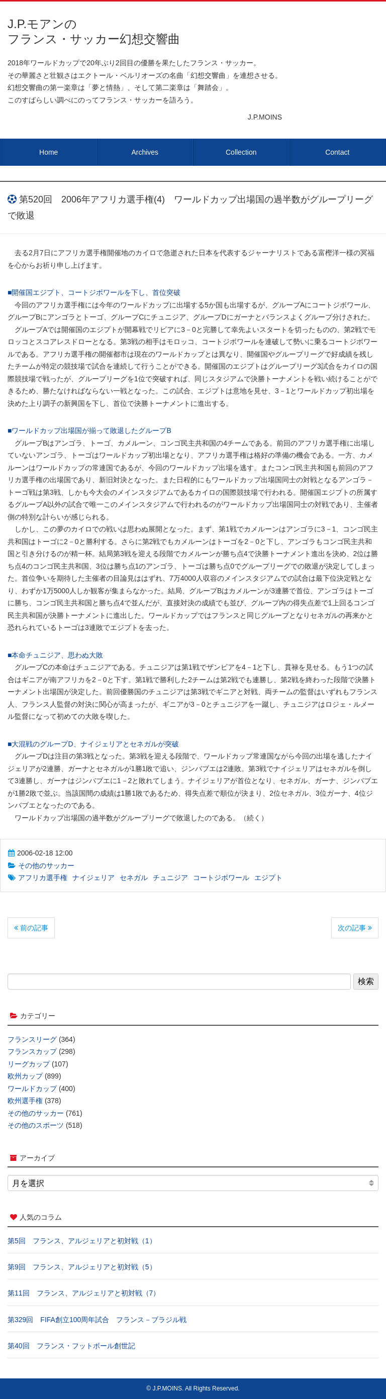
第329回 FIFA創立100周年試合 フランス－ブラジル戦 (97, 1320)
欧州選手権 (25, 1101)
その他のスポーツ (36, 1125)
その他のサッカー (46, 866)
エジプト (268, 878)
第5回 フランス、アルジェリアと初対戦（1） (82, 1241)
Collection (241, 152)
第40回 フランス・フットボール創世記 (71, 1346)
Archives (144, 152)
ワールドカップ (32, 1089)
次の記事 (355, 928)
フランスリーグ (32, 1039)
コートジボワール (221, 878)
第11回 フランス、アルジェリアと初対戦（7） (84, 1293)
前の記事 (31, 928)
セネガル (134, 878)
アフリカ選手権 (42, 878)
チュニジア (170, 878)
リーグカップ (29, 1064)
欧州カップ (25, 1076)
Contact (337, 152)
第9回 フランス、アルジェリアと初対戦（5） (82, 1267)
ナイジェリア (93, 878)
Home (48, 152)
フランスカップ (32, 1051)
